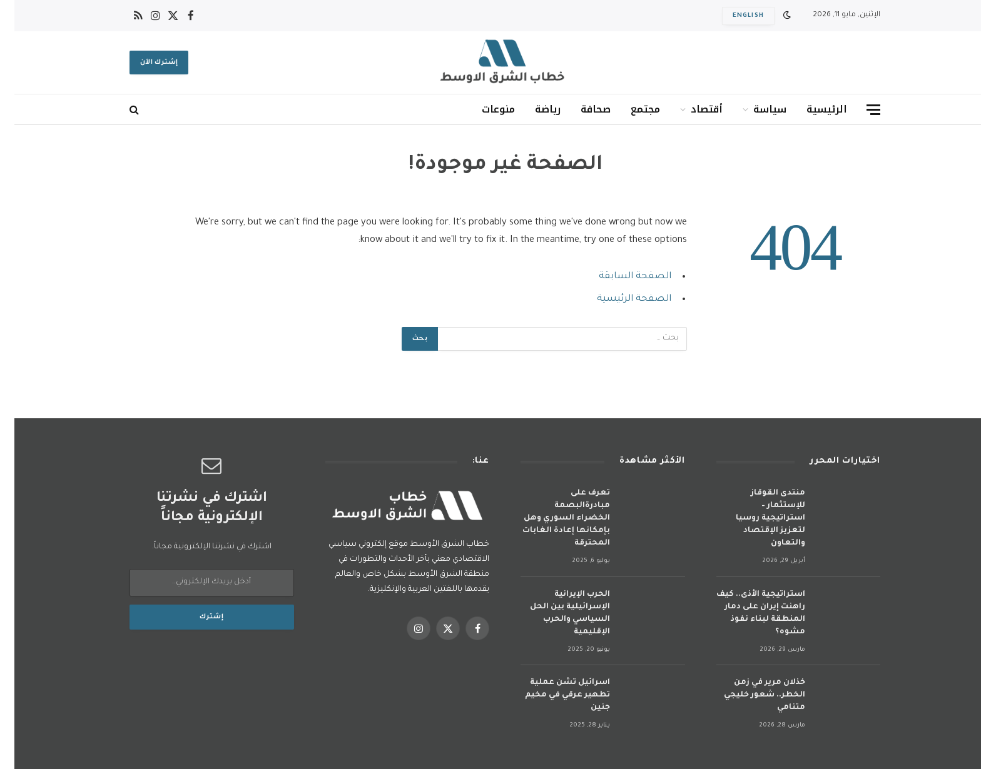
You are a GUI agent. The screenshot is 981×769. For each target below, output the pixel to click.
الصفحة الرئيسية (619, 299)
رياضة (533, 109)
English (734, 16)
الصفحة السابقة (620, 276)
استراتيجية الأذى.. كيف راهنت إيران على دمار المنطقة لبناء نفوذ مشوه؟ (746, 613)
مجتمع (631, 109)
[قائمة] (859, 110)
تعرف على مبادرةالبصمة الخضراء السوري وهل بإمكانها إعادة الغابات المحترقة (552, 518)
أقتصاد (692, 109)
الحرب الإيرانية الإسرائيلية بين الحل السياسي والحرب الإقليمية (556, 613)
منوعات (484, 109)
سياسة (755, 109)
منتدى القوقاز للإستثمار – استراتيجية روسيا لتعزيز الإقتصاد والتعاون (756, 518)
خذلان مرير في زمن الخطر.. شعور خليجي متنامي (750, 695)
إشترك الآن (144, 62)
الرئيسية (812, 109)
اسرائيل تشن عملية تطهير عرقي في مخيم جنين (553, 695)
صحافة (581, 109)
